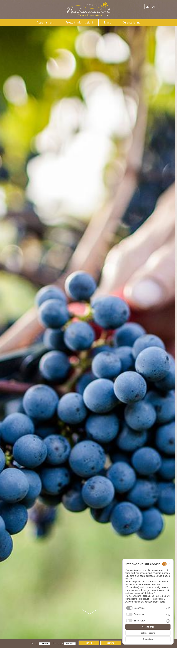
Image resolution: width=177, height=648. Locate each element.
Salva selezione (148, 633)
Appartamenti (45, 22)
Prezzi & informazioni (79, 22)
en (153, 6)
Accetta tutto (148, 627)
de (147, 6)
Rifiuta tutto (148, 639)
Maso (107, 22)
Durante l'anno (131, 22)
